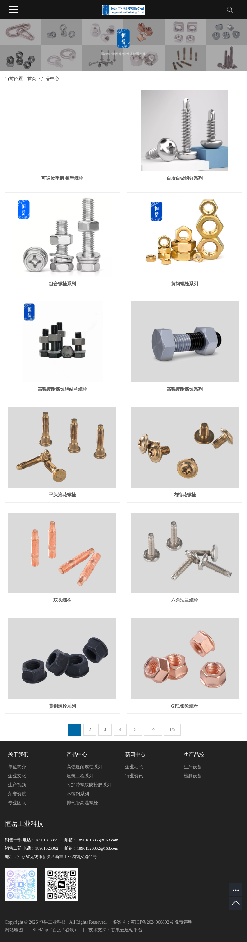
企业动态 (134, 766)
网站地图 (14, 930)
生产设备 (193, 766)
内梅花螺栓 (184, 494)
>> (153, 729)
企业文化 (17, 775)
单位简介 (17, 766)
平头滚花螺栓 (62, 494)
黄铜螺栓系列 (184, 283)
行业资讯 (134, 775)
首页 (31, 78)
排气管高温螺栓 (82, 802)
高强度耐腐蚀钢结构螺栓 (62, 389)
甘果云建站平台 (126, 930)
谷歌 (69, 930)
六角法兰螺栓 (184, 600)
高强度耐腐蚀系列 (185, 389)
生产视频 (17, 784)
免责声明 (184, 922)
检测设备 (193, 775)
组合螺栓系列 (62, 283)
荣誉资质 (17, 793)
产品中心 (50, 78)
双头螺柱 (62, 600)
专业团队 (17, 802)
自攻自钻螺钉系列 (185, 178)
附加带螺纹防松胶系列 (89, 784)
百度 (56, 930)
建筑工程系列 (80, 775)
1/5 (172, 729)
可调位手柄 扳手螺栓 (62, 178)
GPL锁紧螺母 (184, 706)
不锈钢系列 (78, 793)
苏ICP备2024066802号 (152, 922)
